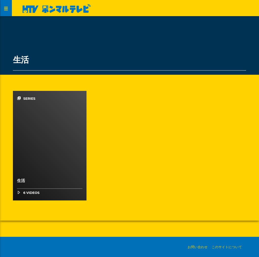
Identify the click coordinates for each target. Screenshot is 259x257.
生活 (21, 180)
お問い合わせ (198, 247)
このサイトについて (227, 247)
